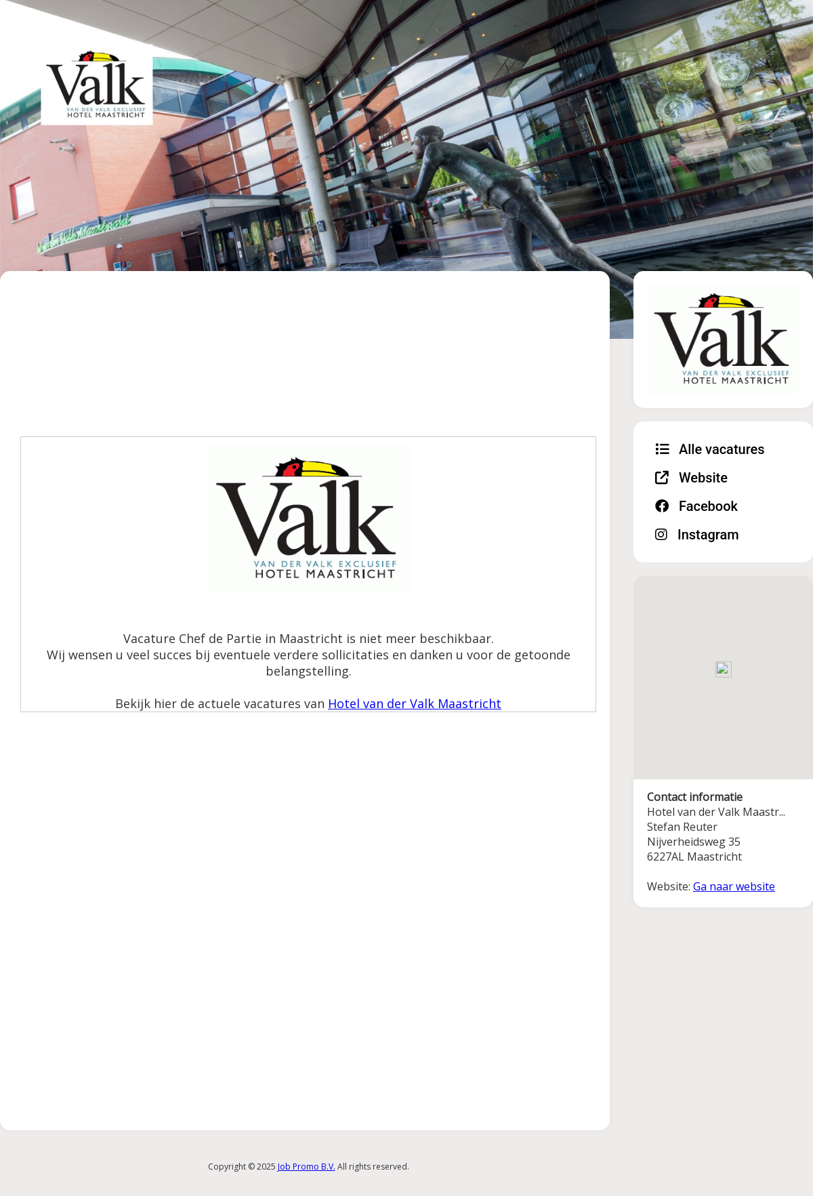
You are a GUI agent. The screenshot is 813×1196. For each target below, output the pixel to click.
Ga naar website (734, 886)
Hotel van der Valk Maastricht (414, 703)
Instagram (697, 535)
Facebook (696, 506)
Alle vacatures (710, 449)
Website (691, 478)
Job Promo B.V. (306, 1166)
